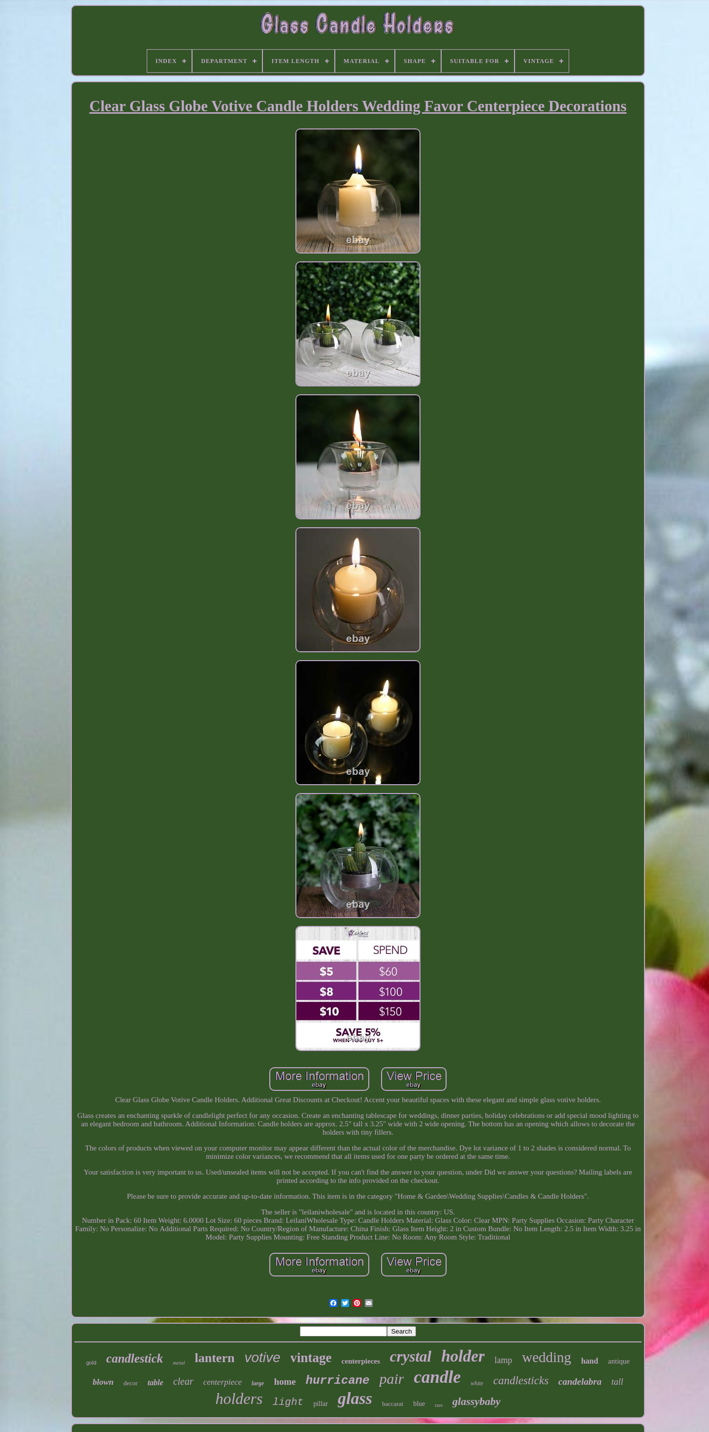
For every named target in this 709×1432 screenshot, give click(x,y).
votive (262, 1357)
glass (355, 1398)
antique (619, 1361)
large (258, 1383)
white (477, 1383)
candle (437, 1377)
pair (391, 1378)
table (155, 1382)
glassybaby (476, 1401)
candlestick (134, 1358)
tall (617, 1382)
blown (103, 1382)
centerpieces (361, 1361)
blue (419, 1403)
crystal (410, 1356)
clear (183, 1381)
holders (238, 1398)
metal (179, 1363)
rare (439, 1405)
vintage (311, 1357)
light (287, 1402)
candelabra (580, 1381)
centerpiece (222, 1382)
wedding (546, 1357)
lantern (215, 1358)
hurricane (338, 1380)
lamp (503, 1360)
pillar (320, 1403)
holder (462, 1356)
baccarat (392, 1403)
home (284, 1381)
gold (91, 1363)
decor (131, 1383)
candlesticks (520, 1380)
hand (589, 1361)
